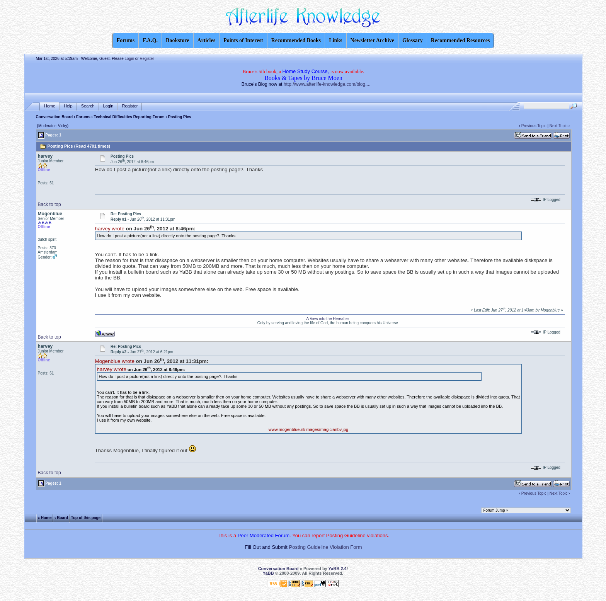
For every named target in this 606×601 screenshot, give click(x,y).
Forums (83, 117)
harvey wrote (109, 229)
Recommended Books (296, 40)
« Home (44, 517)
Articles (206, 40)
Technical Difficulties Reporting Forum (129, 117)
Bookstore (177, 40)
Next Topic (559, 126)
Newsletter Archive (372, 40)
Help (68, 106)
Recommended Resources (460, 40)
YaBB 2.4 (338, 568)
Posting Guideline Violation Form (325, 547)
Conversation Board (54, 117)
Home (49, 106)
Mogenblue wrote (114, 361)
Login (129, 58)
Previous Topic (533, 126)
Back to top (49, 204)
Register (147, 58)
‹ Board (61, 517)
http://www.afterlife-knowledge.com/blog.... (327, 84)
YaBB (268, 573)
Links (335, 40)
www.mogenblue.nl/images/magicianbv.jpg (308, 429)
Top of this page (85, 517)
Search (88, 106)
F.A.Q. (150, 40)
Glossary (412, 40)
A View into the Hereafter (327, 319)
